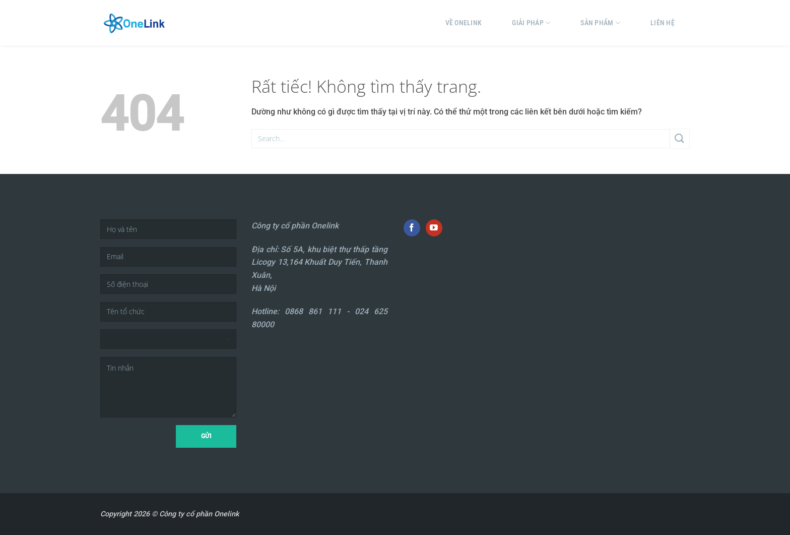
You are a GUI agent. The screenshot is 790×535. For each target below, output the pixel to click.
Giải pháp (531, 23)
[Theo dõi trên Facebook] (412, 227)
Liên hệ (662, 23)
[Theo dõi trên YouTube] (434, 227)
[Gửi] (680, 138)
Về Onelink (463, 23)
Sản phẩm (600, 23)
